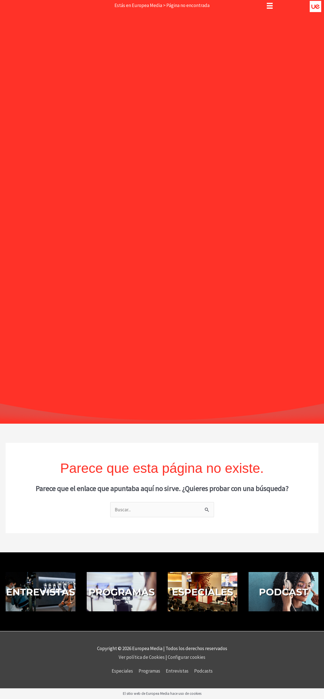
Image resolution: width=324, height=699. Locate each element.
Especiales (122, 671)
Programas (149, 671)
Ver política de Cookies (142, 657)
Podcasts (203, 671)
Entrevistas (177, 671)
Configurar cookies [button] (186, 657)
